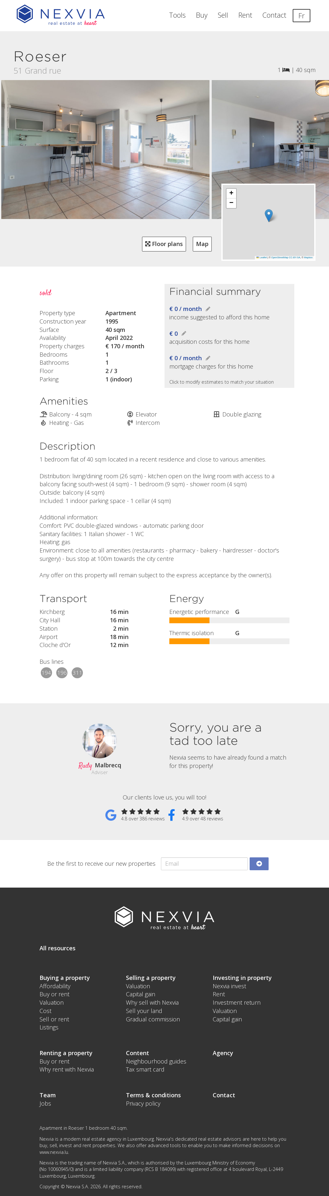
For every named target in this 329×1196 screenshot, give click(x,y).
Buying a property (65, 977)
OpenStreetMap (279, 257)
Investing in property (242, 977)
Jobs (45, 1103)
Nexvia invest (229, 986)
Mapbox (308, 257)
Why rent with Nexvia (67, 1069)
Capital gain (140, 994)
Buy (202, 15)
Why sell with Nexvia (152, 1002)
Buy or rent (54, 994)
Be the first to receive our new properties (101, 863)
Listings (49, 1027)
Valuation (52, 1002)
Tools (177, 15)
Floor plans (164, 244)
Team (48, 1095)
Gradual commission (153, 1019)
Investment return (237, 1002)
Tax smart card (145, 1069)
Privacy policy (143, 1103)
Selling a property (151, 977)
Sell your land (144, 1011)
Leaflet (261, 257)
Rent (245, 15)
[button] (269, 215)
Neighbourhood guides (156, 1061)
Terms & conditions (153, 1095)
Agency (223, 1053)
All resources (58, 948)
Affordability (55, 986)
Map (202, 244)
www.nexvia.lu (54, 1152)
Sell (223, 15)
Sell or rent (54, 1019)
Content (137, 1053)
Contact (274, 15)
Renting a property (66, 1053)
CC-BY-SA (294, 257)
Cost (45, 1011)
